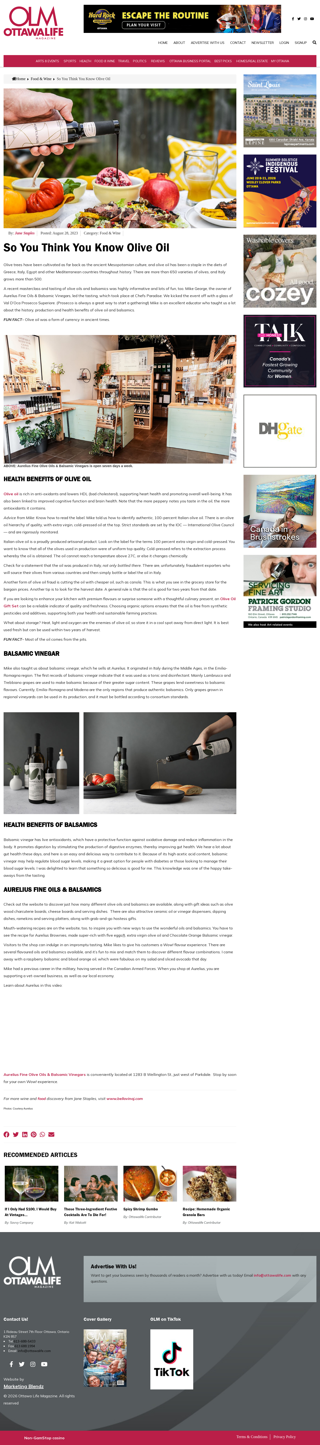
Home (163, 43)
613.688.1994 (25, 1346)
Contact (238, 43)
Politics (140, 61)
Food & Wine (105, 61)
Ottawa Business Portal (190, 61)
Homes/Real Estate (252, 61)
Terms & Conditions (251, 1437)
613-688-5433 (25, 1341)
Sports (70, 61)
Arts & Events (47, 61)
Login (284, 43)
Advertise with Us (207, 43)
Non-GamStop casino (44, 1437)
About (179, 43)
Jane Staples (25, 233)
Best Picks (223, 61)
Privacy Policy (285, 1437)
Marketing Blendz (24, 1386)
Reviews (158, 61)
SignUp (301, 43)
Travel (124, 61)
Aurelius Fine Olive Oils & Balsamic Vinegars (45, 1074)
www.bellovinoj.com (125, 1098)
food (42, 1098)
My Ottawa (280, 61)
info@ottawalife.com (272, 1275)
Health (85, 61)
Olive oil (11, 493)
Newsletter (263, 43)
